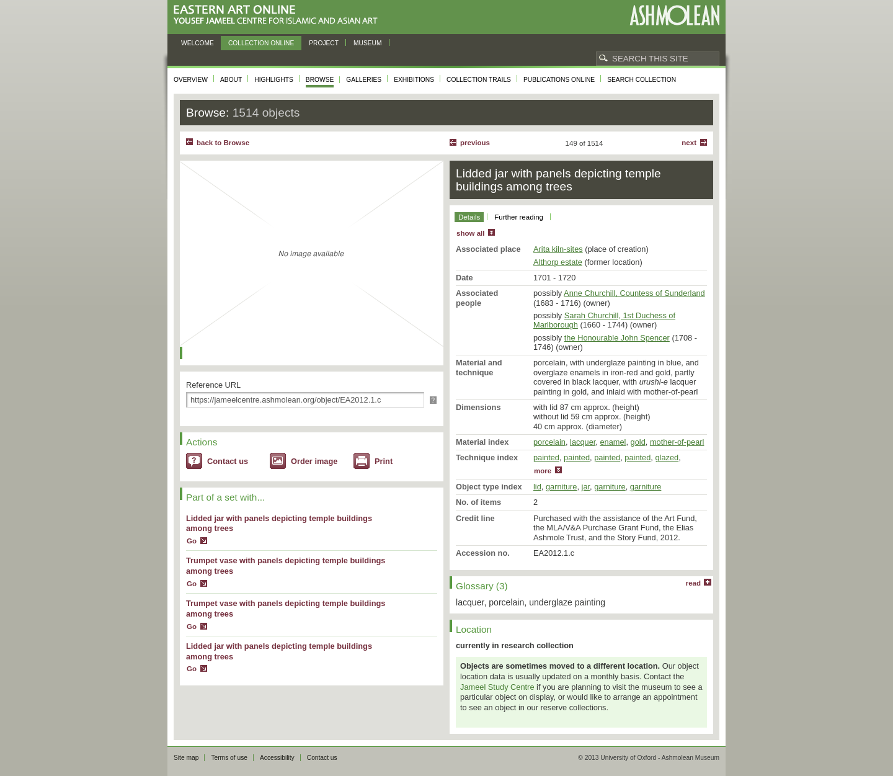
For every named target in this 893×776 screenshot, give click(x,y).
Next (689, 142)
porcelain (549, 442)
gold (638, 442)
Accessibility (277, 757)
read (693, 583)
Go (192, 541)
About (231, 79)
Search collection (641, 79)
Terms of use (229, 757)
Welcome (197, 43)
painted (546, 457)
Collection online (261, 43)
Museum (367, 43)
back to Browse (223, 142)
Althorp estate (557, 262)
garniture (561, 486)
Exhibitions (414, 79)
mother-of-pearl (677, 442)
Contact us (227, 461)
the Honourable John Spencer (617, 337)
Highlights (273, 79)
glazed (666, 457)
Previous (475, 142)
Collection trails (478, 79)
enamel (613, 442)
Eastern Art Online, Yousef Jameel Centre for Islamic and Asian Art (279, 15)
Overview (191, 79)
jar (586, 486)
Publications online (559, 79)
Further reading (518, 217)
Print (384, 461)
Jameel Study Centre (497, 687)
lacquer (582, 442)
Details (469, 217)
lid (537, 486)
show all (470, 233)
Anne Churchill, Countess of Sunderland (634, 293)
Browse (320, 79)
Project (324, 43)
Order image (314, 461)
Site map (186, 757)
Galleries (363, 79)
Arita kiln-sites (558, 249)
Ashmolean (674, 15)
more (542, 471)
